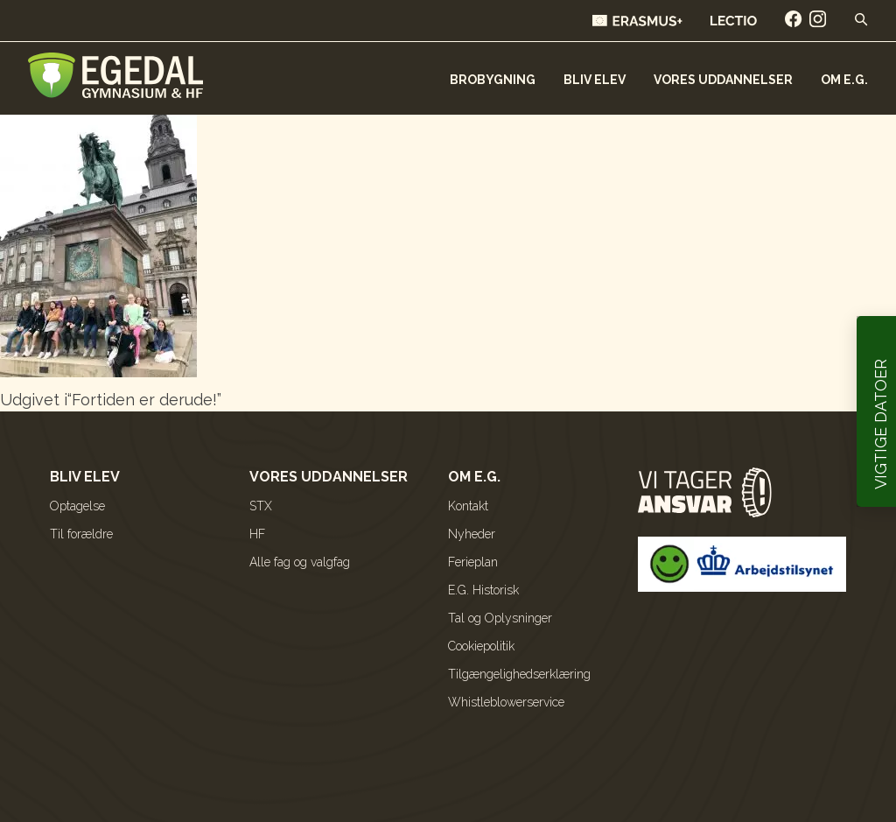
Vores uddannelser (723, 80)
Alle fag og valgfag (299, 562)
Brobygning (493, 80)
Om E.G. (844, 80)
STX (260, 506)
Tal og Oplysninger (500, 618)
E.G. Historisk (483, 590)
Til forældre (81, 534)
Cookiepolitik (481, 646)
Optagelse (77, 506)
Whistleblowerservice (506, 702)
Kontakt (468, 506)
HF (257, 534)
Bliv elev (595, 80)
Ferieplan (473, 562)
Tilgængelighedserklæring (519, 674)
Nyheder (471, 534)
